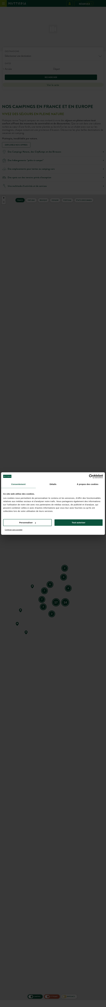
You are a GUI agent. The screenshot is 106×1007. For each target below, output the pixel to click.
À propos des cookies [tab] (87, 484)
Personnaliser (27, 522)
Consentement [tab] (18, 484)
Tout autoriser (78, 522)
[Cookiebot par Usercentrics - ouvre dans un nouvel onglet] (91, 476)
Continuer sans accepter (13, 530)
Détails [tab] (53, 484)
